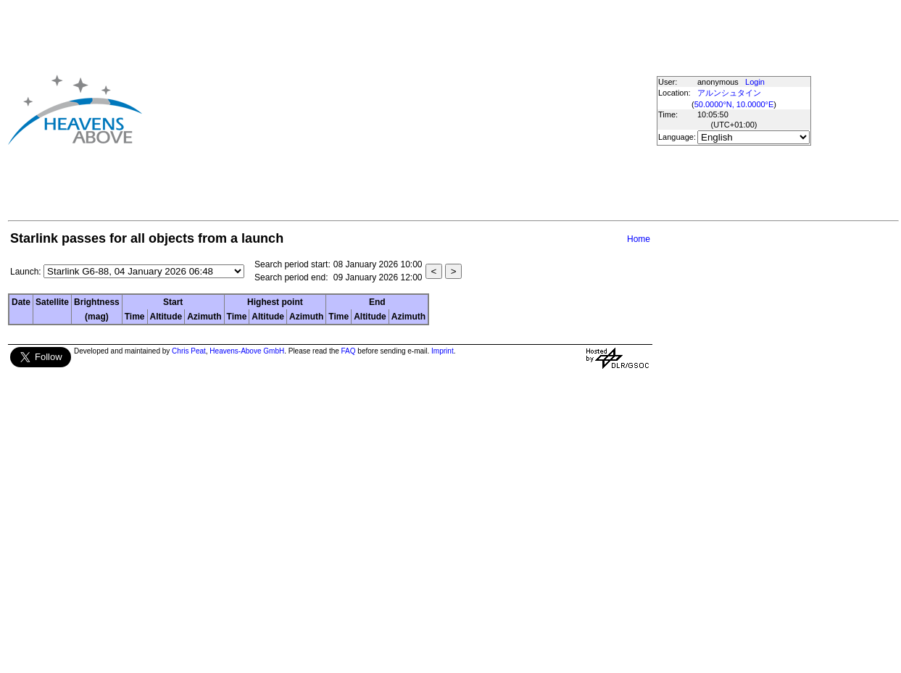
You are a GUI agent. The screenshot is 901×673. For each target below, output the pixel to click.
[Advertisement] (366, 109)
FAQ (348, 351)
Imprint (442, 351)
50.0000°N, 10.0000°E (734, 104)
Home (638, 239)
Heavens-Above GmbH (246, 351)
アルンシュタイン (729, 92)
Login (755, 82)
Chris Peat (189, 351)
